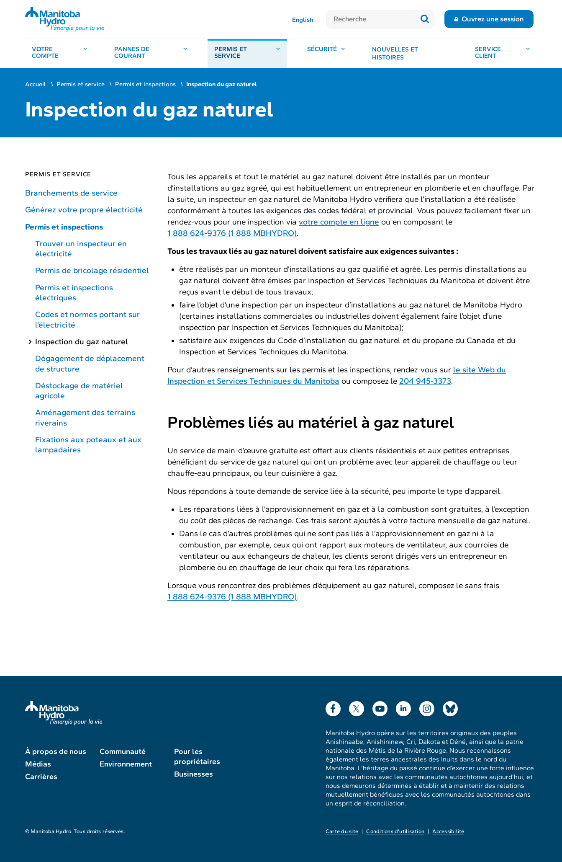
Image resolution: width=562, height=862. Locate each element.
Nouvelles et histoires (395, 53)
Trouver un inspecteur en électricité (81, 248)
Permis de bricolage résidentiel (92, 270)
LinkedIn (403, 706)
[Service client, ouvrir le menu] (502, 53)
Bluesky (450, 706)
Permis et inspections (145, 84)
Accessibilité (448, 831)
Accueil (35, 84)
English (302, 19)
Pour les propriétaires (197, 756)
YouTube (379, 706)
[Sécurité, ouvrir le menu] (326, 53)
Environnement (126, 764)
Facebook (333, 706)
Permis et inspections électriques (74, 292)
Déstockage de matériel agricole (79, 390)
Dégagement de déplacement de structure (89, 363)
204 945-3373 (425, 381)
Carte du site (342, 831)
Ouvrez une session (493, 19)
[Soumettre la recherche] (425, 19)
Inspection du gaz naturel (81, 341)
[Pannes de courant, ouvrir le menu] (151, 53)
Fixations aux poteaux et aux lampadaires (88, 444)
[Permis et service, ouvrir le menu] (247, 53)
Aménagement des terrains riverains (85, 417)
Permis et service (80, 84)
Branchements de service (71, 192)
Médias (38, 764)
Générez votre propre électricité (84, 209)
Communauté (123, 751)
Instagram (426, 706)
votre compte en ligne (339, 221)
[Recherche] (371, 19)
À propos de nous (55, 751)
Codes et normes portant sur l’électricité (87, 319)
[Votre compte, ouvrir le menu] (59, 53)
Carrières (41, 776)
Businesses (193, 774)
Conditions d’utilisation (395, 831)
